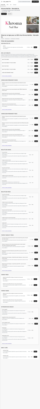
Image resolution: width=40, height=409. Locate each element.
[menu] (1, 1)
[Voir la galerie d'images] (32, 29)
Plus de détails (6, 48)
